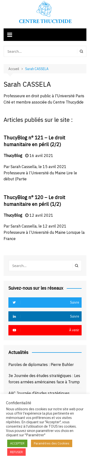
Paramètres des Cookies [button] (51, 443)
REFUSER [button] (16, 452)
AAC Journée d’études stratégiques (39, 393)
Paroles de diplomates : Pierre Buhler (41, 364)
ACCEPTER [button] (17, 443)
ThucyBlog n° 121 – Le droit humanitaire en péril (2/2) (34, 141)
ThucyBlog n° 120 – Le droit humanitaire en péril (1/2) (34, 200)
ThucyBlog (13, 155)
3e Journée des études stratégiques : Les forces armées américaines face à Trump (44, 378)
